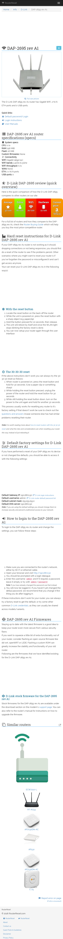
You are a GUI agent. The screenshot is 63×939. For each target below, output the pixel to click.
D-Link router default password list (41, 498)
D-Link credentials (19, 605)
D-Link (24, 9)
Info (15, 9)
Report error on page (49, 899)
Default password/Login (15, 116)
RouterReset (9, 3)
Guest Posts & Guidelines (12, 930)
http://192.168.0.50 (42, 573)
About (5, 922)
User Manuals (10, 124)
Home (6, 9)
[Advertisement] (31, 30)
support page (45, 707)
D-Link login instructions (43, 495)
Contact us (7, 926)
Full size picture (31, 99)
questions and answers (13, 414)
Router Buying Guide (33, 224)
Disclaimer (7, 934)
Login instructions (12, 120)
